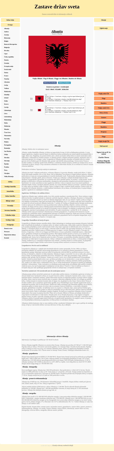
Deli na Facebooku (50, 83)
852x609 (58, 89)
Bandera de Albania (75, 78)
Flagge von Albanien (61, 78)
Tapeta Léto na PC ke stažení (104, 153)
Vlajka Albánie (37, 78)
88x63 (52, 89)
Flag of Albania (48, 78)
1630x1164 (65, 89)
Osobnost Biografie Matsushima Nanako (103, 161)
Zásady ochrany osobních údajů (62, 449)
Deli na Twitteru (64, 83)
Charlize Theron (103, 157)
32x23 (47, 89)
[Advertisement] (57, 25)
